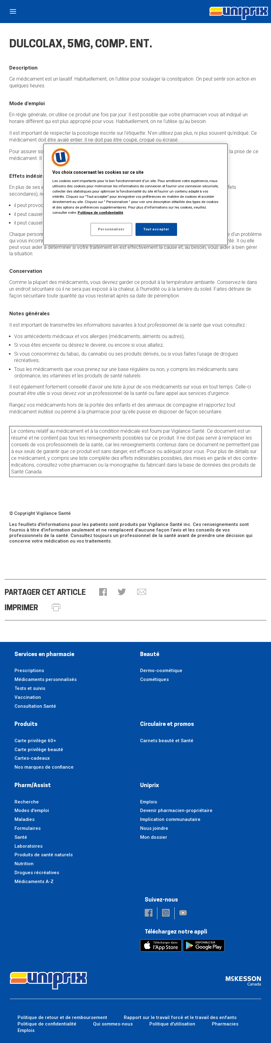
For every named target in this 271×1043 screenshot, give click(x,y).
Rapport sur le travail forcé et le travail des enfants (180, 1017)
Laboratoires (28, 846)
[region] (135, 194)
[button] (103, 593)
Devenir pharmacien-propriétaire (176, 810)
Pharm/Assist (32, 786)
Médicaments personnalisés (45, 679)
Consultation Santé (35, 706)
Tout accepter (156, 229)
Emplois (148, 802)
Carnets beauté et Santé (166, 740)
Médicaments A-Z (34, 881)
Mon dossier (153, 837)
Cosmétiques (154, 679)
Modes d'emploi (31, 810)
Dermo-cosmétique (161, 670)
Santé (20, 837)
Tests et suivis (29, 688)
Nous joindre (154, 828)
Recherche (26, 802)
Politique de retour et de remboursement (62, 1017)
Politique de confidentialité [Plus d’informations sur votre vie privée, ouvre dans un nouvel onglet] (100, 212)
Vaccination (27, 697)
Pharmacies (225, 1024)
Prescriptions (29, 670)
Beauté (149, 655)
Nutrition (24, 863)
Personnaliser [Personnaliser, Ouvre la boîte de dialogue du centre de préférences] (111, 229)
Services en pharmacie (44, 655)
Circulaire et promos (167, 724)
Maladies (24, 819)
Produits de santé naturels (43, 855)
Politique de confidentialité (47, 1024)
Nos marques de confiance (44, 767)
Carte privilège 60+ (35, 740)
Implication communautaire (170, 819)
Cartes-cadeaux (32, 758)
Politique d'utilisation (172, 1024)
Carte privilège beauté (38, 749)
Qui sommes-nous (113, 1024)
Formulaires (27, 828)
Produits (26, 724)
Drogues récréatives (36, 872)
